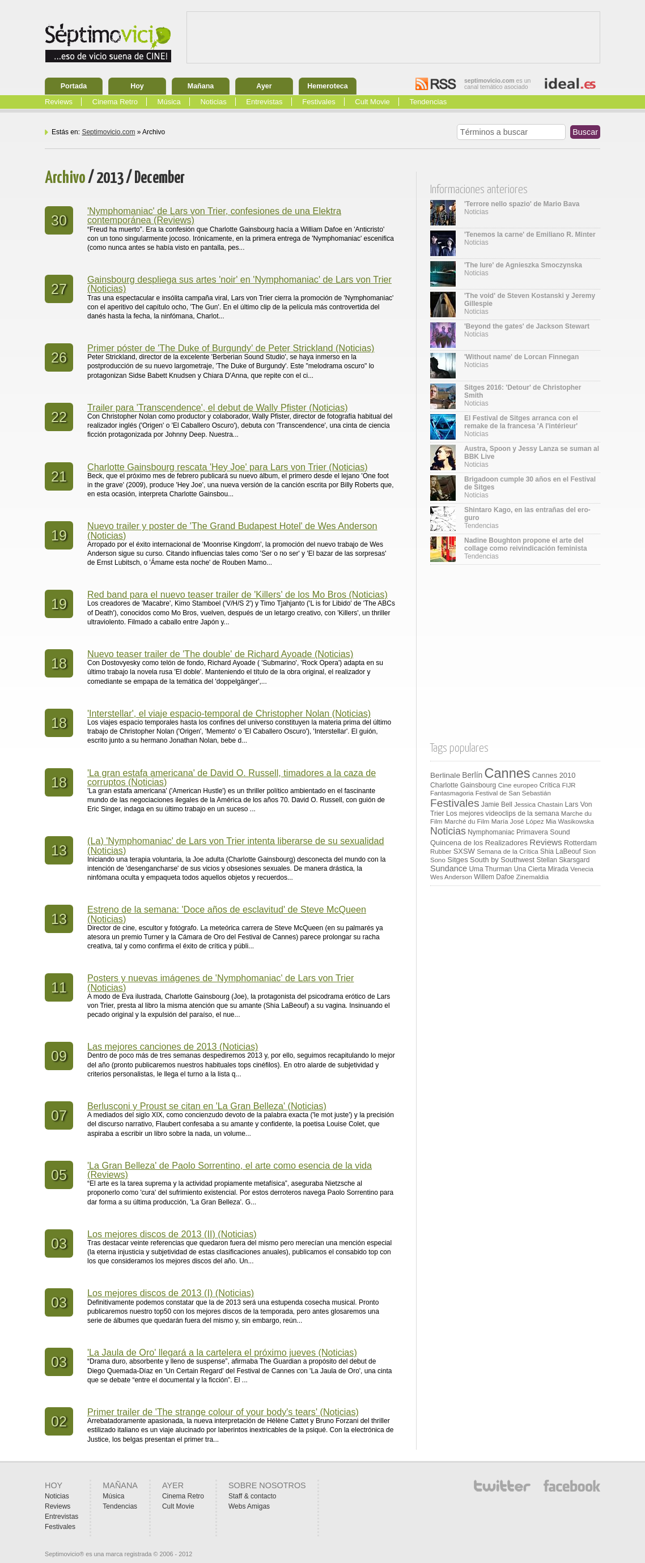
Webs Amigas (249, 1506)
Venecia (581, 869)
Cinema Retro (115, 101)
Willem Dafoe (494, 877)
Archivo (65, 178)
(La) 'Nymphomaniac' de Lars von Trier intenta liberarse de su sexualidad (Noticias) (235, 845)
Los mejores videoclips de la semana (502, 813)
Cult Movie (372, 101)
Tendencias (428, 101)
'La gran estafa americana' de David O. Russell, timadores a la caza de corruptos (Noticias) (231, 777)
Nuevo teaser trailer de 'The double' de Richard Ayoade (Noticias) (220, 654)
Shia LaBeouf (560, 851)
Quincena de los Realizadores (479, 842)
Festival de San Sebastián (513, 793)
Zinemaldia (532, 876)
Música (169, 101)
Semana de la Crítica (507, 851)
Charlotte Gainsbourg (463, 785)
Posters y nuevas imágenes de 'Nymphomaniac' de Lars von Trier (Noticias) (220, 982)
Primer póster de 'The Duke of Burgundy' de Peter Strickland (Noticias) (230, 348)
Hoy (137, 86)
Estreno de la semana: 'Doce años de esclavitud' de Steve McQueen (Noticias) (226, 913)
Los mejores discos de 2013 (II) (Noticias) (172, 1234)
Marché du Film (466, 821)
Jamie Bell (496, 804)
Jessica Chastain (538, 804)
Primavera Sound (543, 832)
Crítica (550, 785)
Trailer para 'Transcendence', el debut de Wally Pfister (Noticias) (217, 407)
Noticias (213, 101)
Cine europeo (518, 785)
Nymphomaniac (491, 832)
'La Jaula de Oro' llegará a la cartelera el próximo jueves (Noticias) (222, 1352)
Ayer (263, 86)
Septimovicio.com (108, 132)
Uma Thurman (490, 869)
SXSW (464, 851)
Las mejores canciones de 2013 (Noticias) (172, 1046)
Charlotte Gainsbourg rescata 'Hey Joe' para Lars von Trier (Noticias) (227, 467)
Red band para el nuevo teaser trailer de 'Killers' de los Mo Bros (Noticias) (237, 594)
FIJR (569, 785)
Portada (74, 86)
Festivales (319, 101)
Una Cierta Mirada (541, 869)
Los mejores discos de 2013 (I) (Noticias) (170, 1293)
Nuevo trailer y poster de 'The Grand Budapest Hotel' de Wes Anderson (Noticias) (232, 530)
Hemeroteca (327, 86)
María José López (517, 821)
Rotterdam (580, 843)
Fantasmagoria (451, 793)
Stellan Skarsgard (563, 860)
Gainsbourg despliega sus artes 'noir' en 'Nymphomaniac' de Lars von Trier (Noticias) (239, 283)
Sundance (448, 868)
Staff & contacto (252, 1496)
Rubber (440, 851)
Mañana (201, 86)
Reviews (59, 101)
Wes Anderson (451, 877)
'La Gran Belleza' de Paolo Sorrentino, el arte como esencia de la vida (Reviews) (229, 1169)
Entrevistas (264, 101)
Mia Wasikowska (570, 821)
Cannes (508, 773)
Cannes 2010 (553, 775)
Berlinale (445, 775)
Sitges (457, 859)
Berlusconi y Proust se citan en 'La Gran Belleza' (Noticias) (206, 1106)
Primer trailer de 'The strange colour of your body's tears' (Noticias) (223, 1412)
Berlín (472, 775)
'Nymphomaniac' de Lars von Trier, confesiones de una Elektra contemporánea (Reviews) (214, 215)
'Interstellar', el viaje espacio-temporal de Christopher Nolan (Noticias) (229, 713)
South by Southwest (502, 859)
